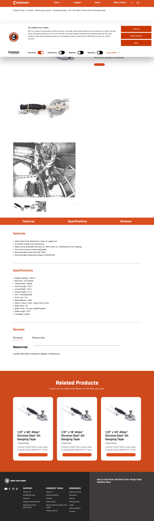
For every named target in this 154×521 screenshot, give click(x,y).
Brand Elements (74, 508)
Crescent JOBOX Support (31, 501)
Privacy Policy (51, 501)
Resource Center (75, 492)
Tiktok (17, 489)
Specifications (77, 221)
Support (27, 488)
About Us (49, 492)
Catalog (71, 498)
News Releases (74, 501)
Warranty (26, 498)
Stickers (72, 511)
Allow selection (136, 13)
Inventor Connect (52, 495)
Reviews (125, 221)
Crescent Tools (54, 488)
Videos (71, 505)
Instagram (13, 489)
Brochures (72, 495)
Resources (38, 338)
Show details (112, 29)
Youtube (5, 489)
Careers (49, 498)
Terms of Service (51, 511)
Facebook (9, 489)
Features (29, 221)
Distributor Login (29, 495)
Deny (136, 19)
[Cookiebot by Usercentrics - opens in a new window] (13, 29)
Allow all (136, 6)
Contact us (27, 492)
